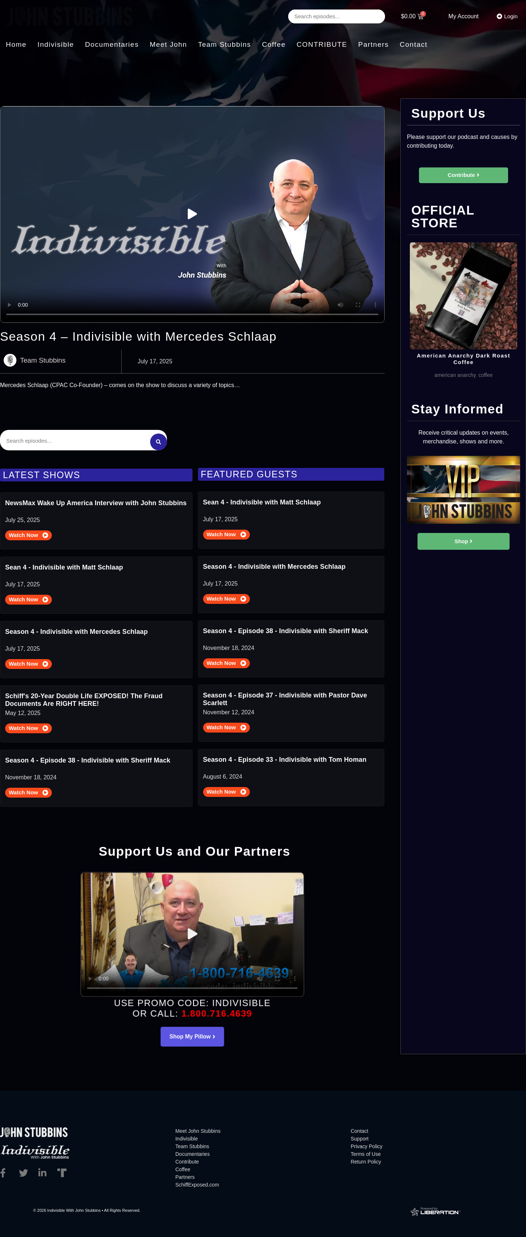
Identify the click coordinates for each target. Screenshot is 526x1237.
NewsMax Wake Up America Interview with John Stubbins (96, 500)
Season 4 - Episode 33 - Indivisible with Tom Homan (285, 757)
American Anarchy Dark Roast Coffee (463, 366)
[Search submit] (158, 438)
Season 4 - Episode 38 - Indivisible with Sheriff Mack (87, 757)
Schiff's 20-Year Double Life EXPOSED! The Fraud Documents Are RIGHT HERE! (84, 697)
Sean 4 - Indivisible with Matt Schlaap (64, 564)
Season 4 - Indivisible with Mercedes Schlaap (76, 629)
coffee (488, 383)
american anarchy (454, 383)
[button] (192, 214)
